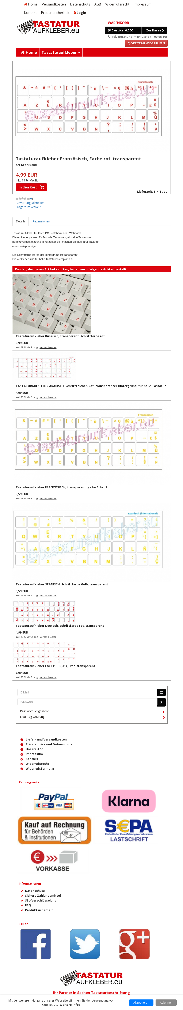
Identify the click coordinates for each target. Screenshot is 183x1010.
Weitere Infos (70, 1005)
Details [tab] (20, 221)
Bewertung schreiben (30, 203)
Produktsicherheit (55, 12)
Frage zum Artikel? (28, 207)
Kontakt (30, 12)
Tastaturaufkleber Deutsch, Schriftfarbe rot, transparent (60, 626)
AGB (97, 4)
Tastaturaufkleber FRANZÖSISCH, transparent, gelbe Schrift (61, 487)
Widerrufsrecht (117, 4)
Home (31, 4)
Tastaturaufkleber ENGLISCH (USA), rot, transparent (55, 666)
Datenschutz (80, 4)
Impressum (143, 4)
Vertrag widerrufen (146, 43)
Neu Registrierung (92, 717)
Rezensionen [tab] (41, 221)
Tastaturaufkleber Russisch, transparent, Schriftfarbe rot (60, 336)
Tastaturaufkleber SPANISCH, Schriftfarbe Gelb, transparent (62, 584)
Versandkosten (54, 4)
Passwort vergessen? (92, 712)
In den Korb (31, 187)
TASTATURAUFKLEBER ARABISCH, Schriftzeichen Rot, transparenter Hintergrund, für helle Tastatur (91, 386)
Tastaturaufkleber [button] (61, 52)
